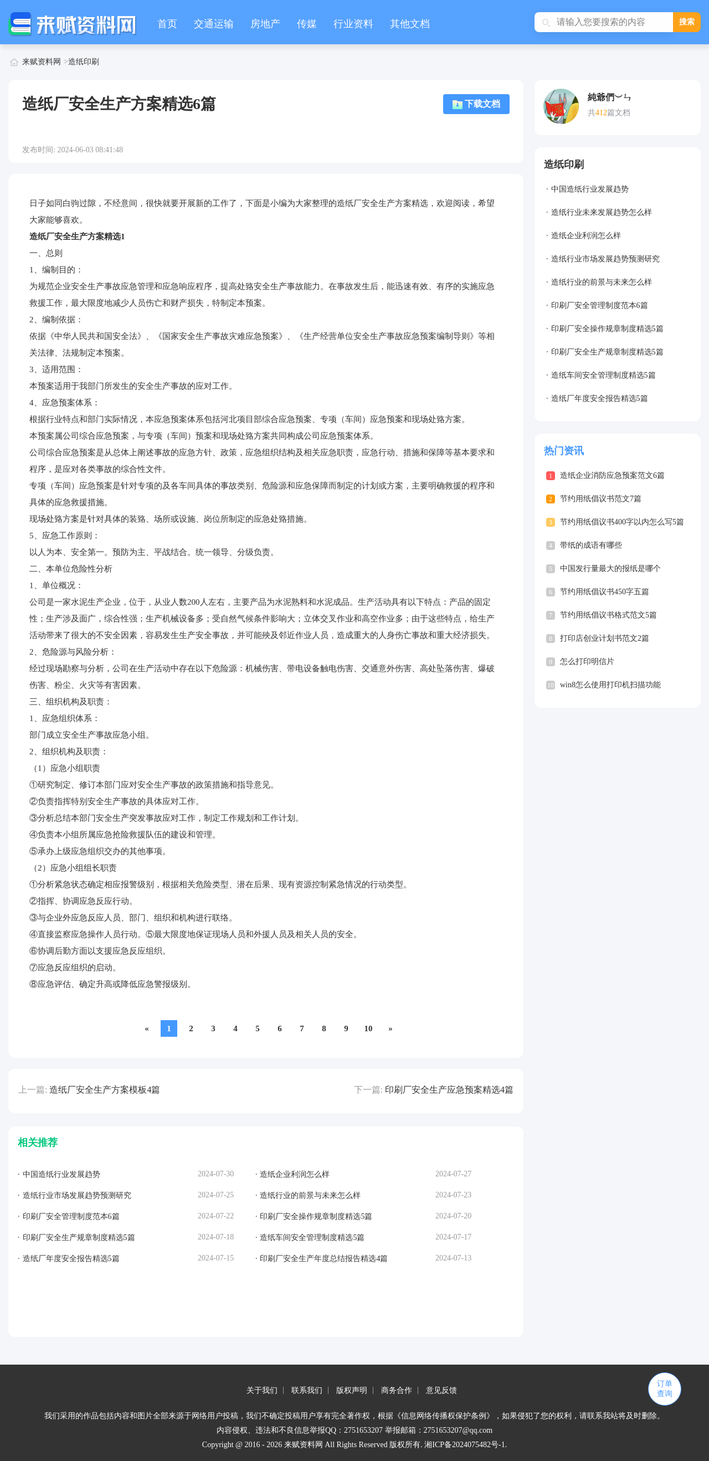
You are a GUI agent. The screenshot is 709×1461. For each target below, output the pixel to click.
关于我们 (262, 1390)
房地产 (265, 23)
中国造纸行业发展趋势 (590, 189)
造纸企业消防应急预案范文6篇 (612, 475)
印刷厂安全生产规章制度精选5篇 (607, 352)
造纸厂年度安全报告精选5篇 (599, 398)
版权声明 (351, 1390)
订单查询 (664, 1389)
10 (368, 1028)
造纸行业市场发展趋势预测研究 (605, 259)
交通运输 (214, 23)
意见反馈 (441, 1390)
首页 (167, 23)
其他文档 (410, 23)
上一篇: (32, 1089)
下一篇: (368, 1089)
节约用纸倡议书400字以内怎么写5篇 (622, 522)
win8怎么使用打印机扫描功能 (610, 685)
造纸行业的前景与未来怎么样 (601, 282)
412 (601, 113)
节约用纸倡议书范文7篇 (600, 499)
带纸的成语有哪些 (591, 545)
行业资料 (353, 23)
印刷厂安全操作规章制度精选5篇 (607, 329)
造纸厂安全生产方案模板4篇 (104, 1089)
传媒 (307, 23)
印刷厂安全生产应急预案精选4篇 (449, 1089)
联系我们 (306, 1390)
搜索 (687, 22)
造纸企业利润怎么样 (586, 236)
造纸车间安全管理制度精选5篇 (603, 375)
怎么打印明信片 (587, 661)
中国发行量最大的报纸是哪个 (610, 568)
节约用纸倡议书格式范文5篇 (608, 615)
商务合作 (396, 1390)
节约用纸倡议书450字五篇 (604, 592)
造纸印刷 (83, 62)
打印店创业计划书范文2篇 (604, 638)
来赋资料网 (41, 62)
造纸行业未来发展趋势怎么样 (601, 212)
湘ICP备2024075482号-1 (464, 1445)
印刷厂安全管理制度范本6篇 (599, 305)
